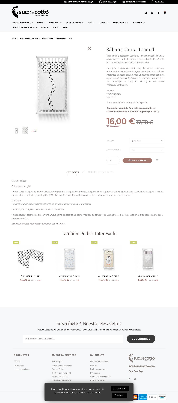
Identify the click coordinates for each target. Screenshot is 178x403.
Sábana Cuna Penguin (108, 276)
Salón (40, 23)
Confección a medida (22, 23)
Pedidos (93, 365)
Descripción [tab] (72, 172)
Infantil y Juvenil (73, 23)
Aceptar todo (119, 388)
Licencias (103, 23)
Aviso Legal (57, 362)
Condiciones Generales (62, 365)
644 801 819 (159, 2)
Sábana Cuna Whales (69, 276)
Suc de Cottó (57, 369)
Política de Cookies (60, 377)
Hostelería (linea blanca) (24, 27)
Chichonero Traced (30, 276)
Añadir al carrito (137, 160)
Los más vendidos (21, 369)
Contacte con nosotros (62, 380)
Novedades (19, 365)
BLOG (65, 27)
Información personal (99, 362)
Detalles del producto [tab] (100, 172)
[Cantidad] (112, 160)
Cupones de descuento (100, 377)
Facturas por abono (98, 369)
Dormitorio (54, 23)
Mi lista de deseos (98, 380)
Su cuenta (97, 355)
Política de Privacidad (61, 373)
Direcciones (95, 373)
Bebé (90, 23)
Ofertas (17, 362)
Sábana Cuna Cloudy (148, 276)
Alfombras (138, 23)
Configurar (119, 395)
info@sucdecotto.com (136, 2)
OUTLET (56, 27)
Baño (43, 27)
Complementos (119, 23)
